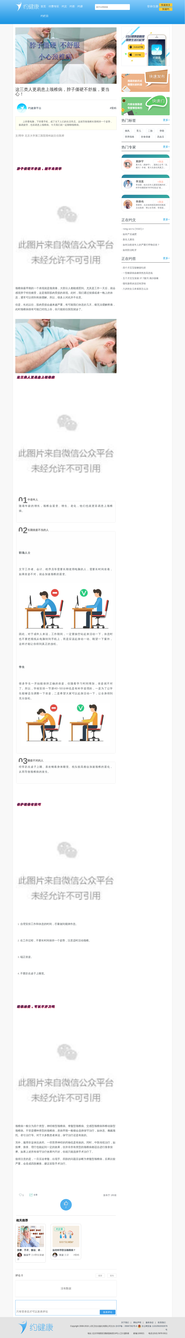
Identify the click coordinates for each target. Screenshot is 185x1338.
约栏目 (45, 16)
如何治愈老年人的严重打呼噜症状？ (141, 244)
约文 (64, 6)
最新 (100, 1276)
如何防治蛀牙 (130, 250)
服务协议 (150, 1322)
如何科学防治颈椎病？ (64, 1250)
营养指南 (129, 136)
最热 (112, 1276)
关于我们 (125, 1322)
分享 (36, 1195)
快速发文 (165, 5)
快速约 (165, 9)
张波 (61, 1255)
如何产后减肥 (130, 234)
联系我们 (162, 1322)
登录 (149, 6)
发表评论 (107, 1312)
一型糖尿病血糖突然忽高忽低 (138, 273)
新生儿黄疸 (128, 239)
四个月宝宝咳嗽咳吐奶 (134, 267)
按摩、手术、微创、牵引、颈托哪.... (35, 1250)
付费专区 (54, 6)
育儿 (138, 130)
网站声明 (137, 1322)
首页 (43, 6)
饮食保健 (145, 136)
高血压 (160, 136)
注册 (155, 6)
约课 (80, 6)
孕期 (161, 130)
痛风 (127, 130)
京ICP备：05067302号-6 (126, 1326)
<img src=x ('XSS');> (133, 229)
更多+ (166, 120)
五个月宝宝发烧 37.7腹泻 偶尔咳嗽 (141, 278)
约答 (72, 6)
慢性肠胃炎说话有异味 (134, 283)
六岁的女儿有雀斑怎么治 (135, 288)
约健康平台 (29, 108)
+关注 (160, 161)
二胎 (150, 130)
